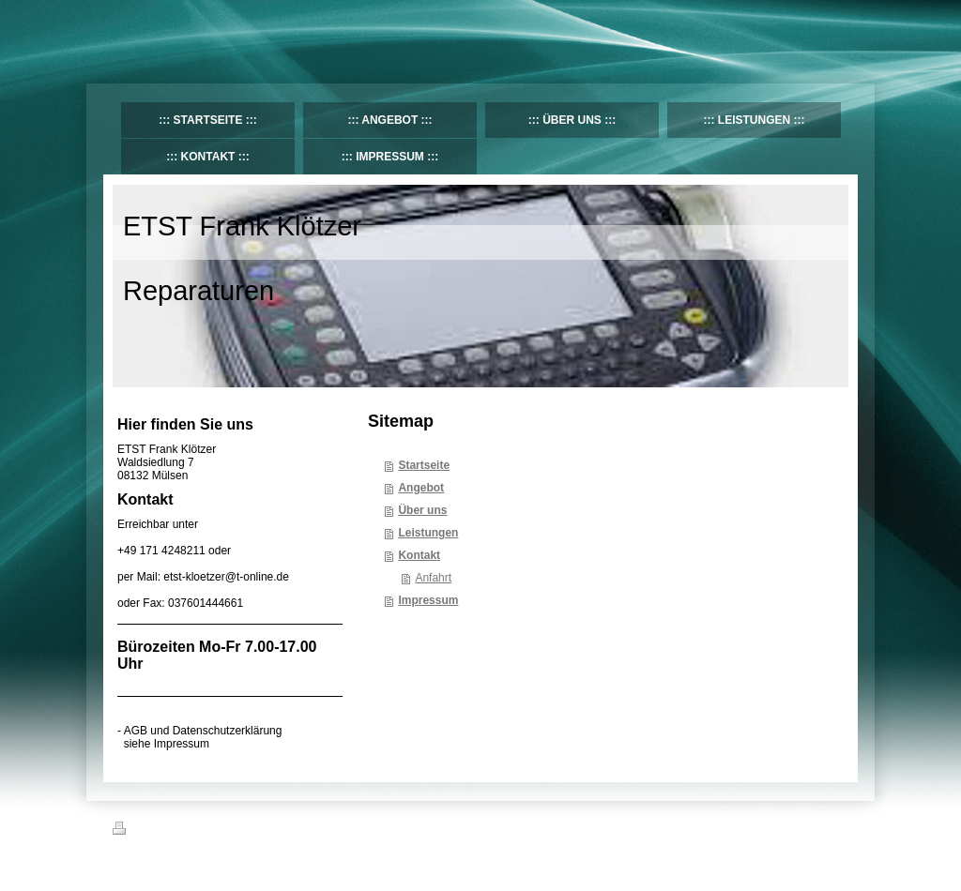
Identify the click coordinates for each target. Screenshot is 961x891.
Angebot (421, 487)
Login (835, 828)
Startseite (424, 465)
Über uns (422, 510)
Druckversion (154, 831)
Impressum (428, 600)
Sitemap (219, 831)
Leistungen (428, 532)
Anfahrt (433, 577)
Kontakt (419, 555)
